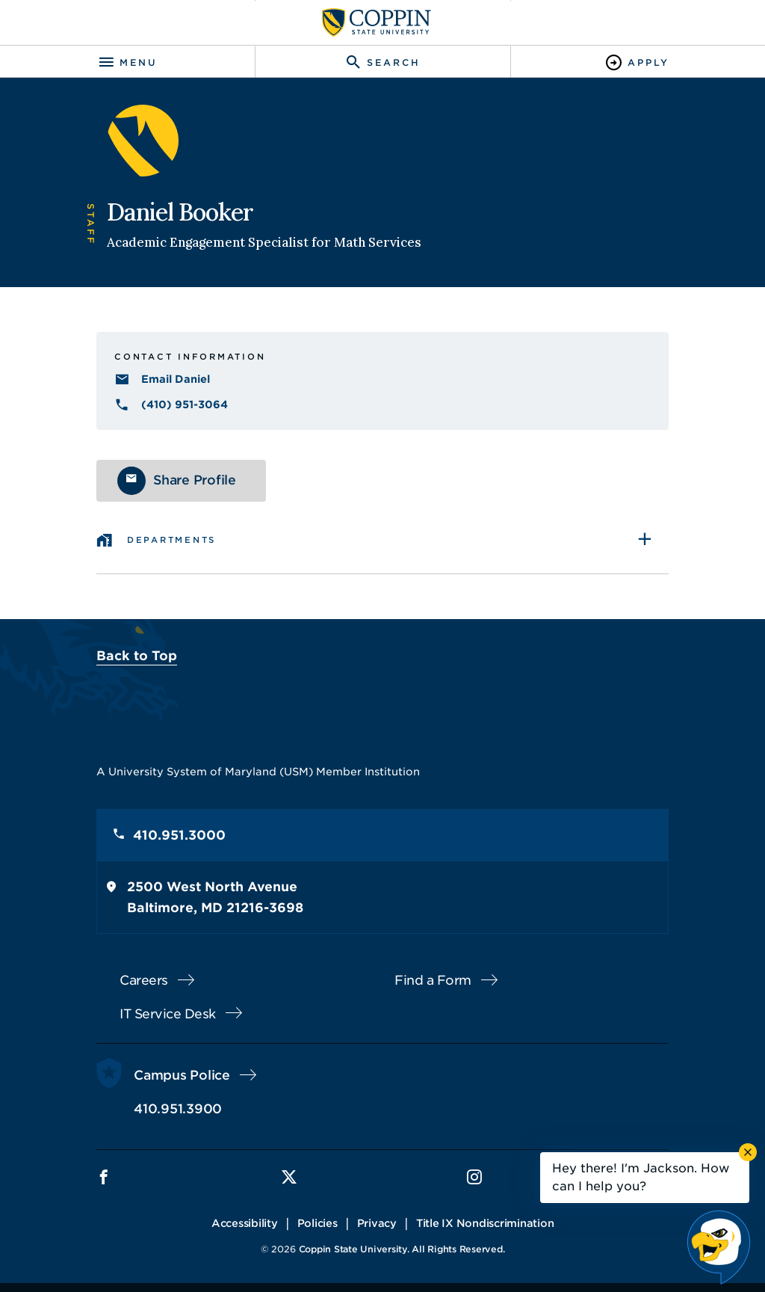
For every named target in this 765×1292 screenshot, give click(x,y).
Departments (171, 540)
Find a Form (432, 980)
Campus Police (182, 1075)
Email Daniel (175, 379)
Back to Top (136, 655)
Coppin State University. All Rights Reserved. (402, 1249)
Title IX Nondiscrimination (485, 1223)
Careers (144, 980)
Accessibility (244, 1223)
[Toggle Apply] (637, 62)
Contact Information (189, 356)
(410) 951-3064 (184, 404)
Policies (317, 1223)
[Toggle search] (382, 62)
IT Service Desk (168, 1013)
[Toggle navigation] (127, 62)
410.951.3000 (179, 835)
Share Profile (194, 480)
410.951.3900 (178, 1108)
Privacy (377, 1223)
